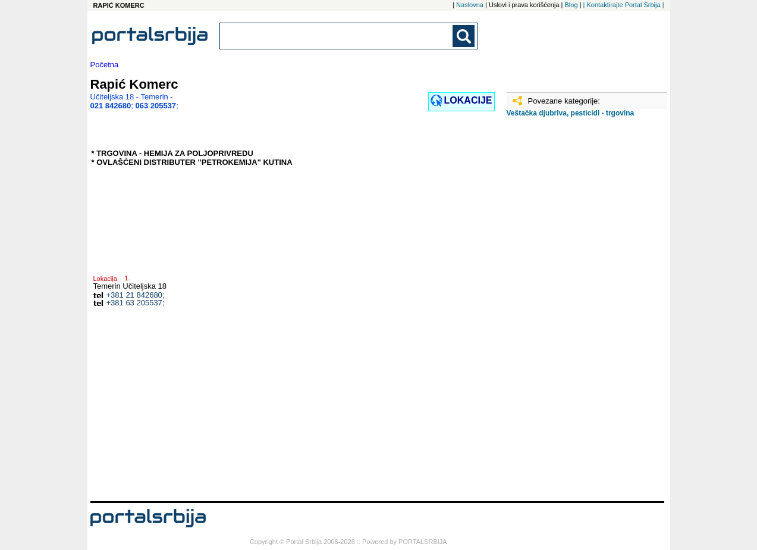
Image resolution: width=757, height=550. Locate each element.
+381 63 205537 (134, 302)
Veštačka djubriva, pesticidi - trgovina (571, 113)
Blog (571, 4)
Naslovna (469, 4)
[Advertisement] (566, 313)
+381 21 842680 (134, 294)
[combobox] (337, 36)
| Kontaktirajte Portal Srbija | (623, 4)
